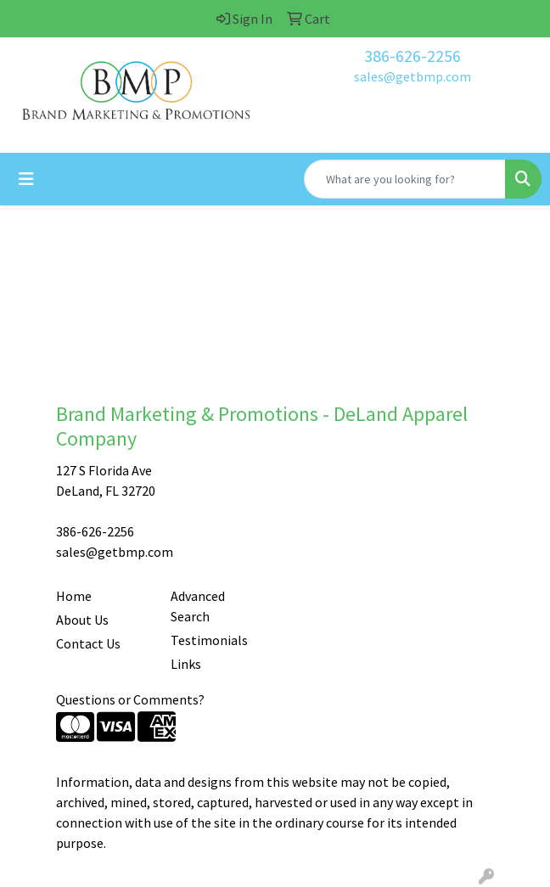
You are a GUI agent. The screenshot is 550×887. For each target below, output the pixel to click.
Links (186, 663)
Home (74, 595)
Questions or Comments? (130, 699)
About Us (82, 619)
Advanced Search (198, 606)
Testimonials (209, 640)
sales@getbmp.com (412, 76)
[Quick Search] (405, 179)
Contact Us (88, 643)
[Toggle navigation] (26, 179)
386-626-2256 (412, 55)
